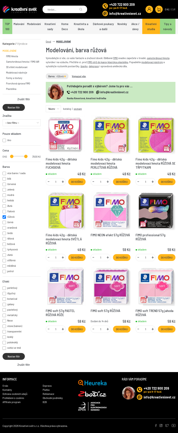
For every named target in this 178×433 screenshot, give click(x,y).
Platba (46, 389)
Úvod (48, 41)
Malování (19, 24)
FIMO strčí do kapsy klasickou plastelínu (107, 62)
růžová (61, 76)
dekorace (94, 66)
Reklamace (48, 393)
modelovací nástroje (152, 62)
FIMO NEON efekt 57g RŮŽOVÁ (110, 235)
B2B (45, 402)
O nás (5, 385)
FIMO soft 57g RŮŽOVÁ (105, 311)
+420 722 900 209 (122, 4)
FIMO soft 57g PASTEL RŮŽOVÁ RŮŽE (60, 313)
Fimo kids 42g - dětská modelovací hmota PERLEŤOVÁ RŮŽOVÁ (106, 163)
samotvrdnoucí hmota (158, 58)
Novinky (122, 24)
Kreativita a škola (81, 26)
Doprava (47, 385)
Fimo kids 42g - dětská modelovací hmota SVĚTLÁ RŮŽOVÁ (64, 239)
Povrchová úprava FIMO (18, 83)
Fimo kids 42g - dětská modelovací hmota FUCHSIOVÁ (61, 163)
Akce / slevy (135, 26)
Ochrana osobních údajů (15, 393)
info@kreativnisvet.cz (125, 13)
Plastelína (11, 88)
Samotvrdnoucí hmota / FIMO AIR (22, 61)
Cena (6, 150)
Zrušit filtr (23, 99)
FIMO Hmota (12, 56)
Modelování (34, 24)
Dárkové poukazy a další (103, 26)
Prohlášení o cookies (13, 397)
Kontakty (7, 389)
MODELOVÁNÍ (9, 50)
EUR (173, 9)
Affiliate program (12, 402)
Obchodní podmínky (53, 397)
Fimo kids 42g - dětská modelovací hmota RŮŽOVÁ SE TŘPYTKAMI (155, 163)
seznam (78, 108)
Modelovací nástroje (16, 72)
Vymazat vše (79, 76)
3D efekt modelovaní (16, 67)
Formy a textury (14, 77)
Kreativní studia (151, 26)
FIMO (115, 58)
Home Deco (64, 26)
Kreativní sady (50, 26)
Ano (9, 140)
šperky (84, 66)
